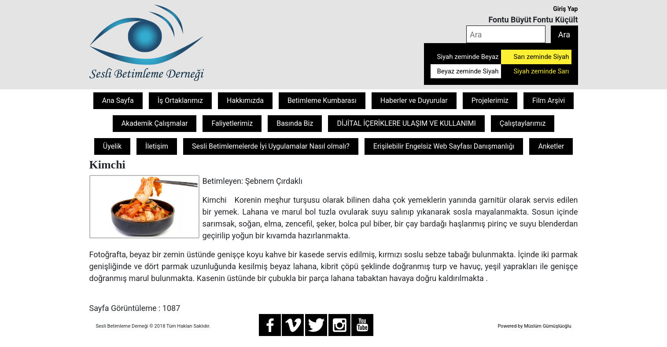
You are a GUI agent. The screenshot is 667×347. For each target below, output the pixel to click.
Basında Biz (294, 123)
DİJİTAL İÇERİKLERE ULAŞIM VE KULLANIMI (406, 123)
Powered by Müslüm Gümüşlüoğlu (534, 326)
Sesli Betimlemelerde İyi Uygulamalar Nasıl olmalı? (271, 146)
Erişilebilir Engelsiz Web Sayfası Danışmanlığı (444, 146)
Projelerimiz (490, 100)
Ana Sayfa (118, 100)
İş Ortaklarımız (180, 100)
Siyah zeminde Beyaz (468, 57)
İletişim (156, 146)
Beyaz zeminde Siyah (468, 71)
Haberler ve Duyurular (414, 100)
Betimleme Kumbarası (322, 100)
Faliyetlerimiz (232, 123)
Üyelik (112, 146)
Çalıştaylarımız (523, 123)
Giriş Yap (565, 8)
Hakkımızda (245, 100)
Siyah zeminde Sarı (541, 71)
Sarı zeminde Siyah (541, 57)
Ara (564, 34)
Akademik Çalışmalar (155, 123)
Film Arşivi (548, 100)
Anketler (551, 146)
